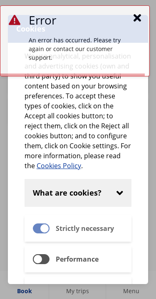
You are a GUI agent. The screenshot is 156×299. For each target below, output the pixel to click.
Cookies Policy (59, 165)
